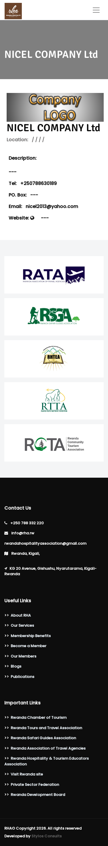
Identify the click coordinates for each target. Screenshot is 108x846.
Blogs (16, 666)
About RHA (21, 615)
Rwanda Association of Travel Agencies (48, 748)
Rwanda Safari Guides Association (43, 738)
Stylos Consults (46, 836)
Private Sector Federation (35, 784)
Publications (22, 676)
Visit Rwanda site (27, 774)
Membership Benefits (31, 636)
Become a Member (28, 646)
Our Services (22, 625)
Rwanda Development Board (38, 794)
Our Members (23, 656)
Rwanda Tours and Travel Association (46, 728)
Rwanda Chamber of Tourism (39, 717)
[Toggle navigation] (96, 10)
